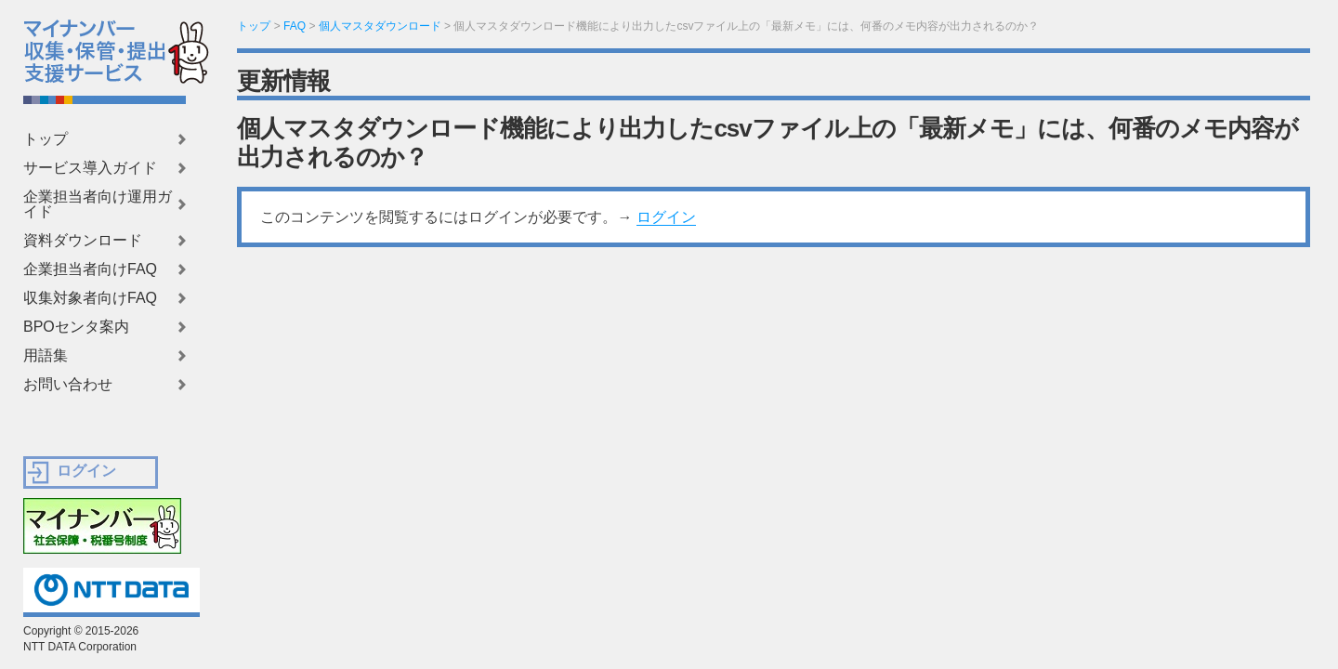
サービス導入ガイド (90, 168)
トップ (45, 139)
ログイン (666, 217)
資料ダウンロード (82, 240)
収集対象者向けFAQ (90, 298)
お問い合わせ (67, 384)
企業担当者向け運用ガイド (97, 204)
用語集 (45, 355)
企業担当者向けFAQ (90, 269)
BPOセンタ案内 (76, 327)
